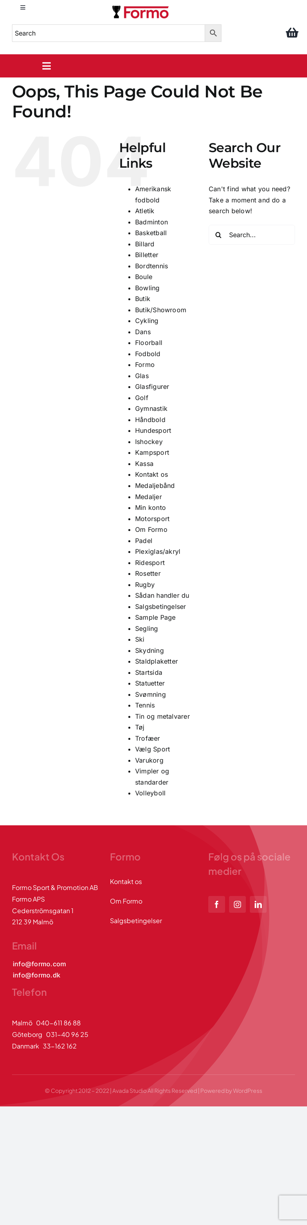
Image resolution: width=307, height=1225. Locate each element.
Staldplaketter (156, 661)
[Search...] (252, 235)
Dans (143, 332)
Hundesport (153, 430)
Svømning (150, 694)
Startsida (148, 672)
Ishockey (149, 442)
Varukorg (149, 760)
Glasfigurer (152, 386)
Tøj (140, 727)
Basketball (151, 233)
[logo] (141, 7)
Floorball (148, 343)
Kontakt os (151, 474)
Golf (141, 398)
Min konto (150, 507)
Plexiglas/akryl (158, 551)
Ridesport (150, 563)
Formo (145, 365)
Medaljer (148, 497)
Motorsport (152, 519)
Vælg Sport (152, 749)
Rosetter (148, 573)
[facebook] (216, 904)
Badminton (151, 222)
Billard (145, 244)
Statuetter (150, 683)
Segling (146, 628)
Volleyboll (150, 793)
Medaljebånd (155, 486)
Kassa (144, 464)
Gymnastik (151, 408)
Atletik (145, 211)
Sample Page (155, 617)
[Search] (219, 235)
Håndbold (150, 420)
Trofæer (147, 738)
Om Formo (151, 529)
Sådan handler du (162, 595)
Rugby (145, 585)
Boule (143, 277)
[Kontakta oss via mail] (39, 964)
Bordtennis (151, 266)
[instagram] (237, 904)
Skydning (149, 650)
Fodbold (148, 354)
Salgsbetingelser (160, 607)
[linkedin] (258, 904)
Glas (142, 376)
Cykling (147, 321)
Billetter (146, 255)
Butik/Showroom (160, 310)
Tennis (145, 705)
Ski (140, 639)
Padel (143, 541)
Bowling (147, 288)
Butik (142, 299)
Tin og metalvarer (162, 716)
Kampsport (152, 452)
